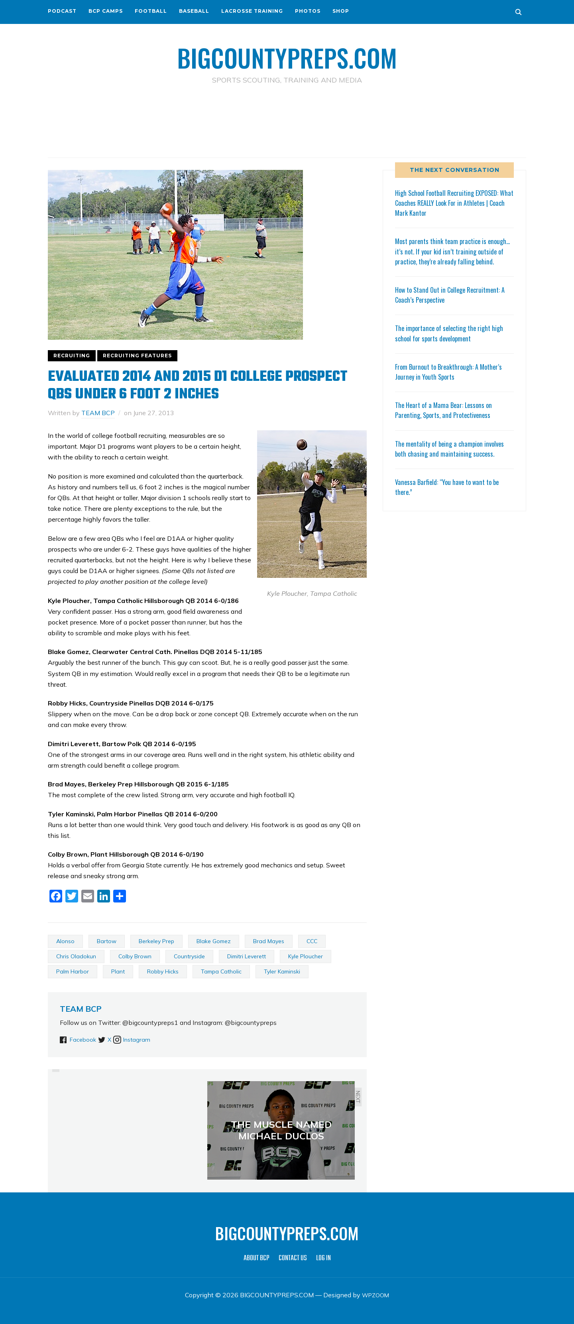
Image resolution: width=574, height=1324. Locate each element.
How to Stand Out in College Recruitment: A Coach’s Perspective (454, 304)
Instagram (152, 1039)
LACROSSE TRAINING (252, 11)
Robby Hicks (163, 971)
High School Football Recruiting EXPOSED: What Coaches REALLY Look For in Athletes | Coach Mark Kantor (454, 202)
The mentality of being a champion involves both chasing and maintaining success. (453, 458)
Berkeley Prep (156, 940)
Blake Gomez (214, 940)
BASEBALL (194, 11)
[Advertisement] (287, 120)
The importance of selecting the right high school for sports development (453, 343)
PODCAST (62, 11)
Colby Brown (134, 956)
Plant (118, 971)
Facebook (84, 1039)
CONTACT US (293, 1258)
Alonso (65, 940)
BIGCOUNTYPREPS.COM (287, 56)
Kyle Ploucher (305, 956)
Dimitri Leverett (246, 956)
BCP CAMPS (105, 11)
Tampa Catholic (221, 971)
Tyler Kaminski (282, 971)
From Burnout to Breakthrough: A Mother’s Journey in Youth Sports (452, 381)
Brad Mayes (268, 940)
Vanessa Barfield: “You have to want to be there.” (450, 496)
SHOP (340, 11)
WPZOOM (375, 1294)
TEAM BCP (98, 412)
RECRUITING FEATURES (137, 355)
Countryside (189, 956)
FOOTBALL (151, 11)
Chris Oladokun (76, 956)
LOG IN (323, 1258)
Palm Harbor (72, 971)
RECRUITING (71, 355)
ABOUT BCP (256, 1258)
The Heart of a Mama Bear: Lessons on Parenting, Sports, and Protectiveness (446, 420)
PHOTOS (307, 11)
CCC (312, 940)
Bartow (106, 940)
